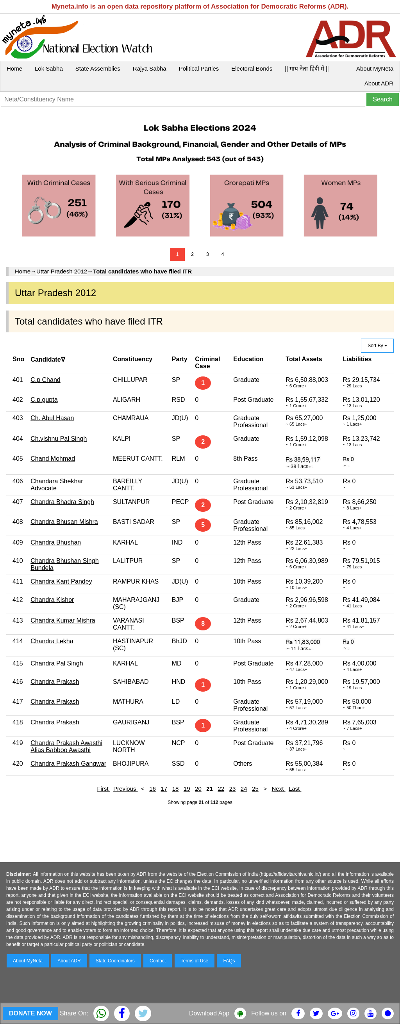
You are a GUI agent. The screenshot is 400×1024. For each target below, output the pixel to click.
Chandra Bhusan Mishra (64, 521)
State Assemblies (97, 68)
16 (152, 788)
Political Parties (199, 68)
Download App (209, 1013)
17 (164, 788)
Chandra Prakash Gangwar (68, 763)
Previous (125, 788)
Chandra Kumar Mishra (62, 620)
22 (221, 788)
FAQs (229, 961)
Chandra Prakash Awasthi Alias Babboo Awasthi (66, 746)
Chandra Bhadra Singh (62, 502)
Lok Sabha (49, 68)
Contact (158, 961)
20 (198, 788)
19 (187, 788)
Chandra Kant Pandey (61, 581)
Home (14, 68)
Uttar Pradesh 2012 (61, 271)
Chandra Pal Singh (56, 663)
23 (232, 788)
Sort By (377, 345)
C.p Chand (45, 379)
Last (295, 788)
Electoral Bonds (251, 68)
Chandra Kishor (52, 599)
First (103, 788)
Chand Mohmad (52, 458)
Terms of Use (195, 961)
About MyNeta (374, 68)
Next (279, 788)
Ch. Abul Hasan (52, 418)
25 (255, 788)
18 (175, 788)
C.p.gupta (43, 399)
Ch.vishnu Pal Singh (58, 438)
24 (244, 788)
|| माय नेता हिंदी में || (307, 68)
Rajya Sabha (149, 68)
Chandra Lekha (51, 641)
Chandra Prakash (54, 681)
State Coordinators (115, 961)
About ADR (378, 83)
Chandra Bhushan (55, 542)
